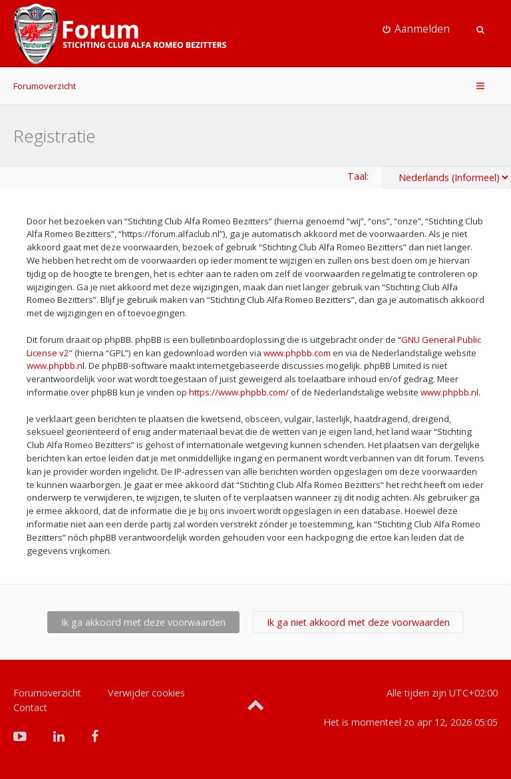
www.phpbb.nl (56, 366)
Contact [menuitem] (30, 707)
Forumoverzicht (44, 86)
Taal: (358, 176)
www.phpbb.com (297, 353)
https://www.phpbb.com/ (239, 392)
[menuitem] (416, 29)
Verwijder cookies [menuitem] (146, 692)
